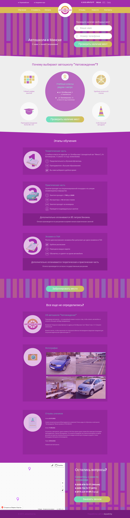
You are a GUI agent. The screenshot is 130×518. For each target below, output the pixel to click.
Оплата (48, 10)
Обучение (22, 10)
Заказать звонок (92, 499)
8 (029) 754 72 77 (83, 488)
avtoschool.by (30, 514)
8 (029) (87, 2)
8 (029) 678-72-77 (83, 484)
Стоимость (35, 10)
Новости (95, 10)
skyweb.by (108, 514)
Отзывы (82, 10)
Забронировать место (65, 289)
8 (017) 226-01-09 (83, 492)
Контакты (108, 10)
